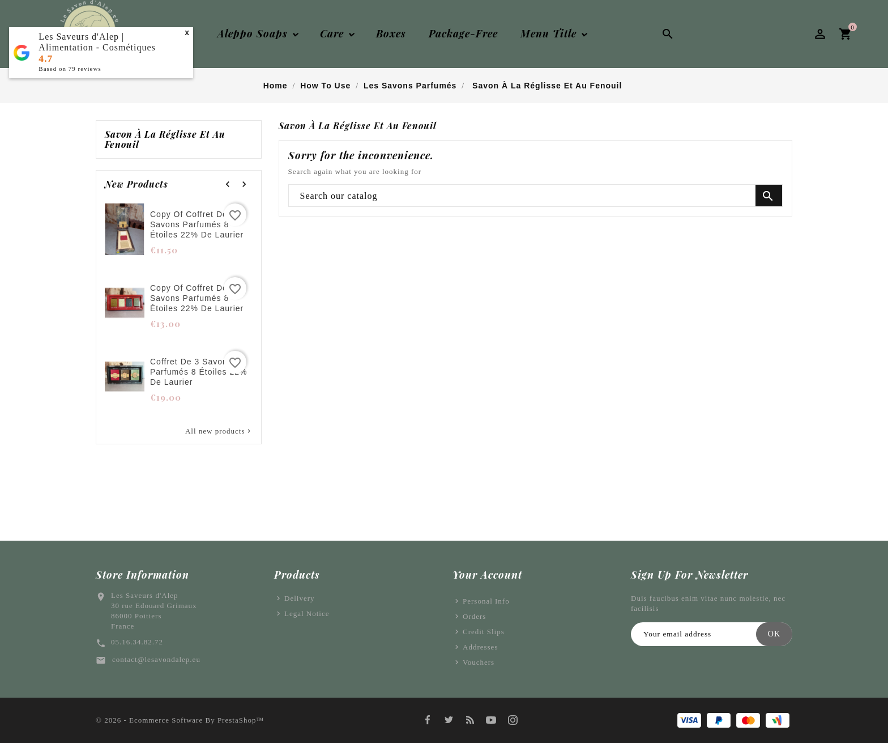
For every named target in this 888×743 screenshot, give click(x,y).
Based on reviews (70, 68)
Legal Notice (307, 613)
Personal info (486, 601)
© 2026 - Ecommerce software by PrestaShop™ (180, 720)
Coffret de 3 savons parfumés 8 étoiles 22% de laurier (198, 372)
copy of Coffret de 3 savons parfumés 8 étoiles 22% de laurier (197, 224)
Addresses (480, 647)
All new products (219, 431)
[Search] (536, 196)
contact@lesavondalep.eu (156, 659)
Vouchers (478, 662)
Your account (487, 574)
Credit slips (484, 631)
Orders (474, 616)
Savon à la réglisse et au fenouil (165, 139)
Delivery (299, 598)
